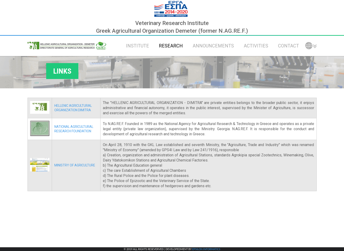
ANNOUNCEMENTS (213, 46)
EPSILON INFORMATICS (206, 249)
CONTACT (288, 46)
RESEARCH (171, 46)
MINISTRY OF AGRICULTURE (74, 165)
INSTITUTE (137, 46)
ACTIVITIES (256, 46)
